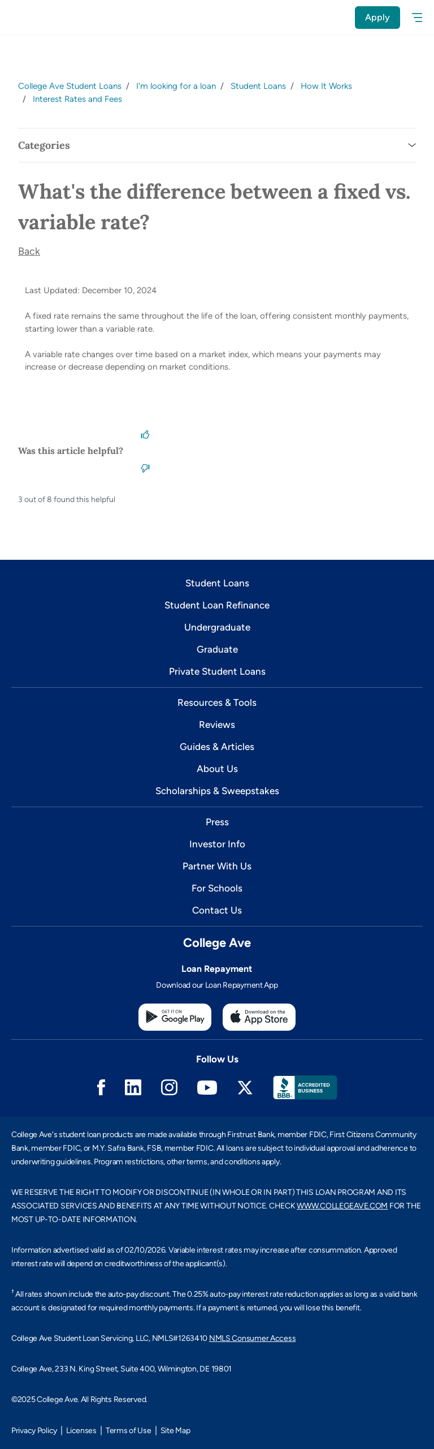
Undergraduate (217, 627)
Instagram (169, 1087)
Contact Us (217, 910)
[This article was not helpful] (145, 468)
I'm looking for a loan (176, 86)
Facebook (101, 1087)
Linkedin (133, 1087)
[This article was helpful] (145, 434)
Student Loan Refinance (217, 605)
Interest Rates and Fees (77, 99)
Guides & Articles (217, 746)
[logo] (32, 17)
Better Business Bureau (305, 1087)
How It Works (326, 86)
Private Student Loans (217, 671)
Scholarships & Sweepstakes (217, 790)
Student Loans (258, 86)
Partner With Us (217, 866)
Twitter (245, 1087)
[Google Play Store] (174, 1017)
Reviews (217, 724)
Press (217, 822)
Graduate (217, 649)
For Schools (217, 888)
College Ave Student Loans (69, 86)
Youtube (207, 1088)
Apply (377, 17)
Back (29, 251)
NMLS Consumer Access (252, 1338)
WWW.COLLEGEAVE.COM (342, 1206)
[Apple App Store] (259, 1017)
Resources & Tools (217, 702)
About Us (217, 768)
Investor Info (217, 844)
